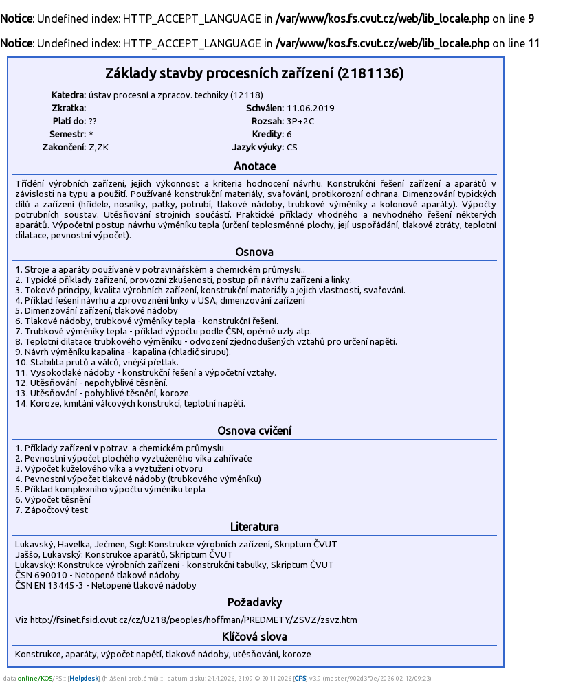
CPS (300, 678)
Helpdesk (83, 678)
